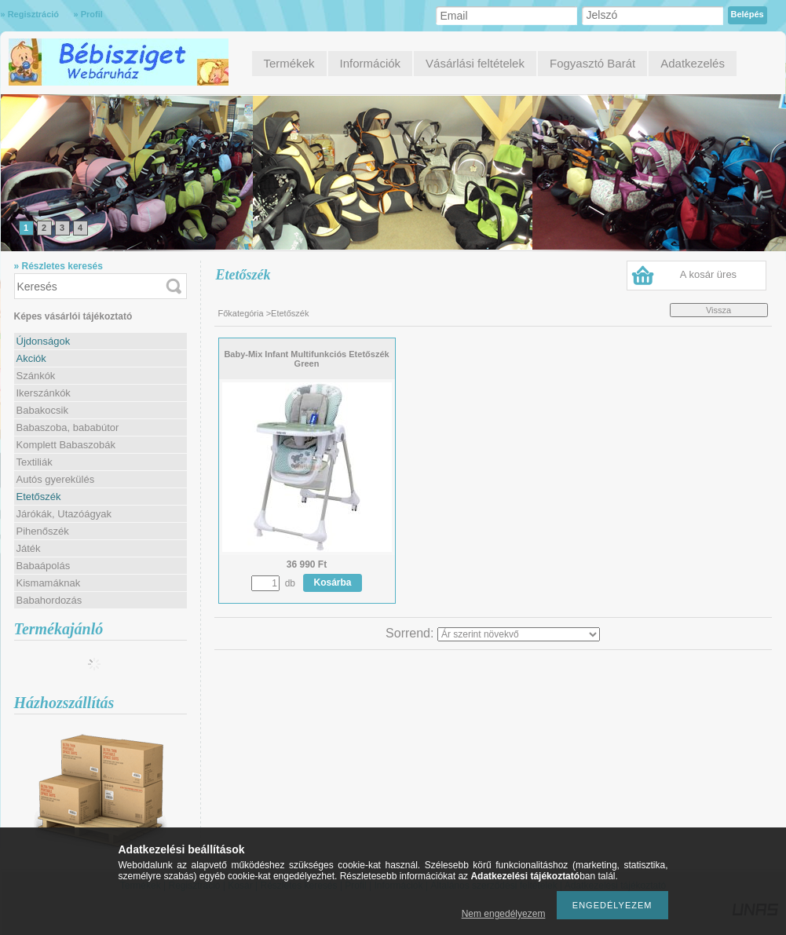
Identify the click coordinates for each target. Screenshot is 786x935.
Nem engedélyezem (504, 913)
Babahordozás (49, 600)
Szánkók (36, 376)
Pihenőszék (42, 531)
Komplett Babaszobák (65, 445)
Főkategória (241, 313)
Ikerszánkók (43, 393)
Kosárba (333, 582)
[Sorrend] (518, 634)
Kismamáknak (48, 583)
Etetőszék (38, 496)
